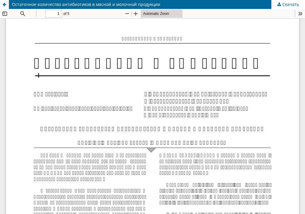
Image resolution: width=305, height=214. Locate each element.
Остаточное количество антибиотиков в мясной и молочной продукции (86, 4)
